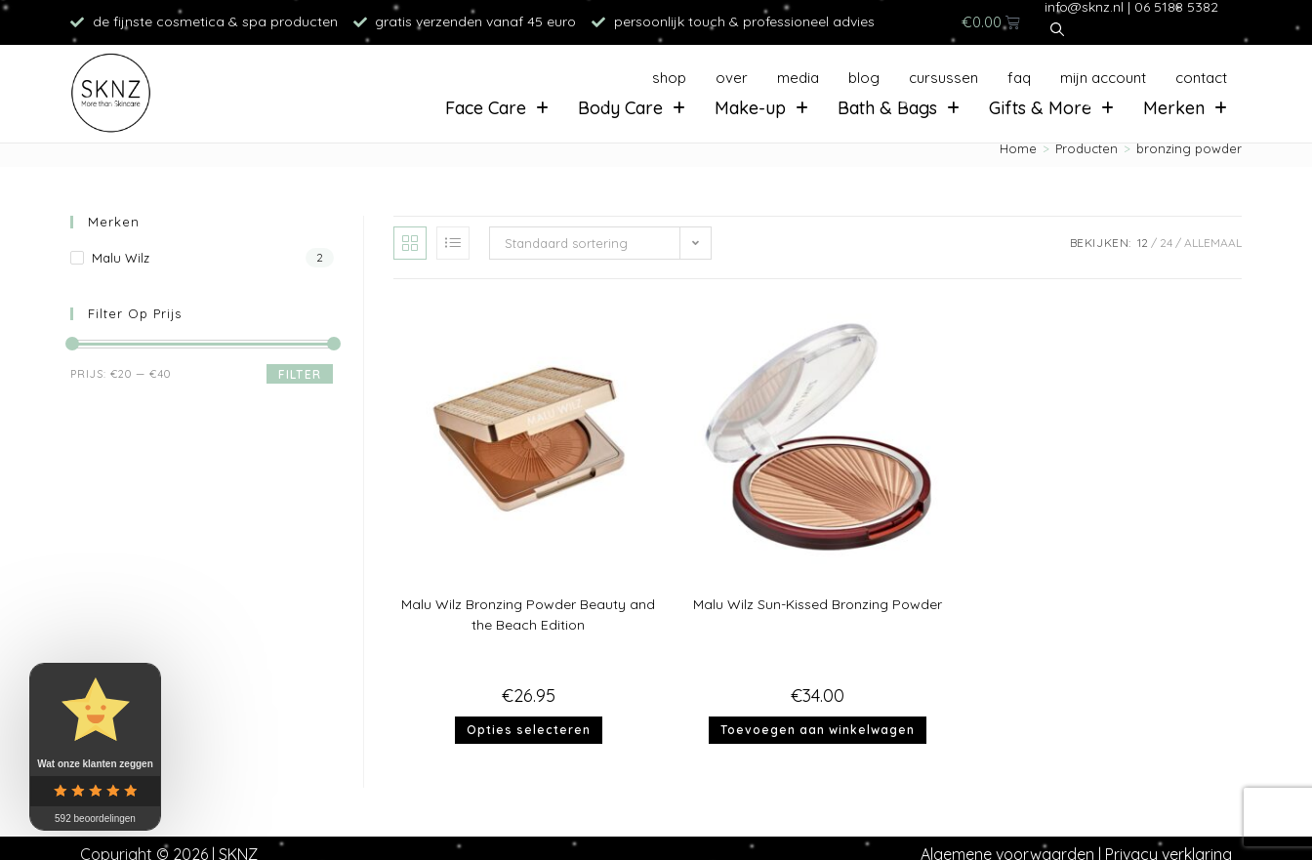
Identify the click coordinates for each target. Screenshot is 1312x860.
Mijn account (1103, 77)
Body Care (631, 108)
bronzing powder (1189, 148)
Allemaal (1213, 242)
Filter (299, 374)
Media (798, 77)
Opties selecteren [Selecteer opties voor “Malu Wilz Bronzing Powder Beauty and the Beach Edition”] (529, 729)
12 (1142, 242)
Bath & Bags (899, 108)
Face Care (497, 108)
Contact (1201, 77)
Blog (864, 77)
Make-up (761, 108)
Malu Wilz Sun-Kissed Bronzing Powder (817, 604)
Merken (1185, 108)
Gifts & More (1051, 108)
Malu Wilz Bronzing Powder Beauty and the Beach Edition (528, 614)
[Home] (1018, 148)
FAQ (1019, 77)
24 (1166, 242)
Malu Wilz (120, 258)
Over (732, 77)
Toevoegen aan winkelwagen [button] (817, 729)
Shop (669, 77)
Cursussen (943, 77)
